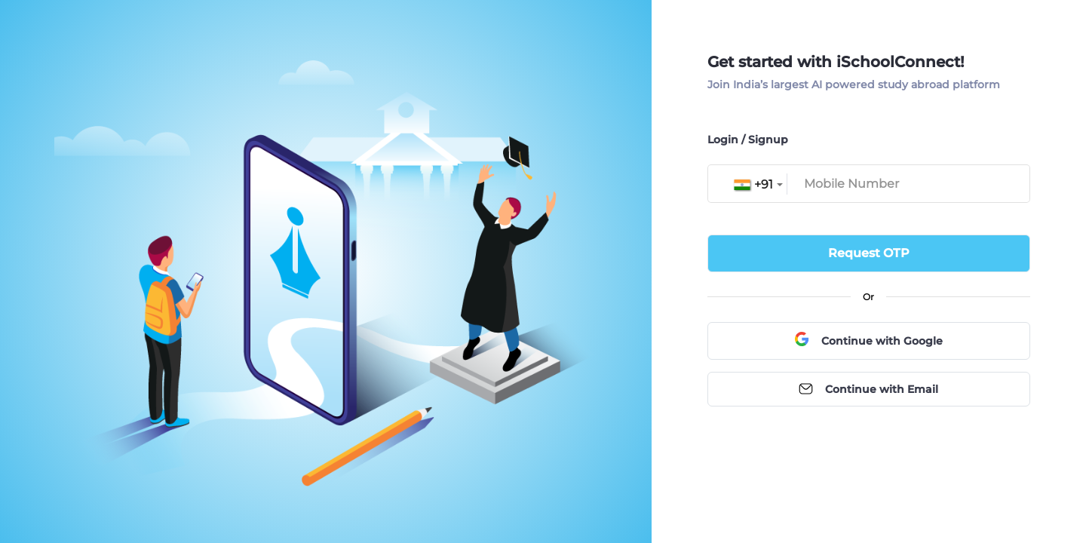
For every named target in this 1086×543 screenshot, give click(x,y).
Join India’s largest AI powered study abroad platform (853, 84)
